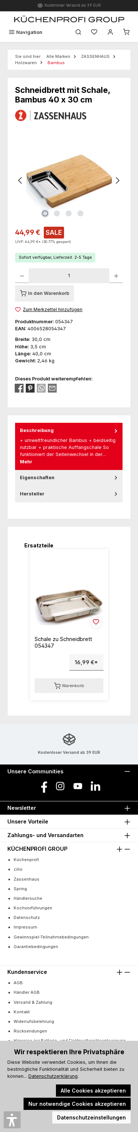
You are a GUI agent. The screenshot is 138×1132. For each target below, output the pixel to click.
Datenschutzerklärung (53, 1076)
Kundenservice (27, 972)
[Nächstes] (117, 180)
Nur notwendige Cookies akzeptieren (77, 1104)
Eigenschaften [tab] (69, 477)
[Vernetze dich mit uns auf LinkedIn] (95, 786)
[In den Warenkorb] (44, 293)
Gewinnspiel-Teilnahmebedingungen (51, 937)
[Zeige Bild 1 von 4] (45, 213)
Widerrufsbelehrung (34, 1021)
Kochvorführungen (33, 907)
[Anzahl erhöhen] (116, 275)
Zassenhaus (26, 879)
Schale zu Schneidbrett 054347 (63, 642)
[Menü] (25, 32)
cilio (18, 869)
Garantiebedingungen (36, 946)
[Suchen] (78, 32)
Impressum (25, 927)
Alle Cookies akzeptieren (93, 1090)
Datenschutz (27, 917)
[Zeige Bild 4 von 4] (81, 213)
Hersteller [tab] (69, 494)
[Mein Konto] (110, 32)
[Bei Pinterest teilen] (30, 388)
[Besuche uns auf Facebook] (42, 786)
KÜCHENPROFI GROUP (37, 849)
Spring (20, 888)
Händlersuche (28, 898)
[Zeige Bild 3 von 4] (69, 213)
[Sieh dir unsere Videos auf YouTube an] (78, 786)
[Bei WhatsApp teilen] (41, 388)
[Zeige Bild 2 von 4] (57, 213)
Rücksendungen (30, 1031)
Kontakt (22, 1011)
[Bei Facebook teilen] (19, 388)
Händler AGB (27, 992)
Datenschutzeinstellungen (91, 1117)
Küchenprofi (26, 859)
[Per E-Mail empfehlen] (52, 388)
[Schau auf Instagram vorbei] (60, 786)
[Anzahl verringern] (22, 275)
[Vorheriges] (20, 180)
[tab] (69, 446)
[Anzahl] (69, 275)
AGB (18, 982)
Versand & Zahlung (33, 1002)
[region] (69, 180)
